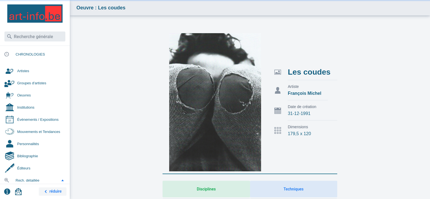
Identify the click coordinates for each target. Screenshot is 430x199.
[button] (63, 180)
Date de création (302, 106)
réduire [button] (52, 192)
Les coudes (309, 72)
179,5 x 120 (299, 133)
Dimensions (298, 127)
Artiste (293, 86)
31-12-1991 (299, 113)
